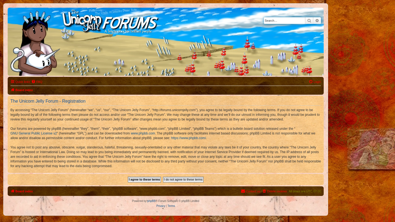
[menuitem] (36, 81)
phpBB (151, 201)
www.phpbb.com (143, 133)
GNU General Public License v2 (33, 133)
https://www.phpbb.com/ (188, 138)
